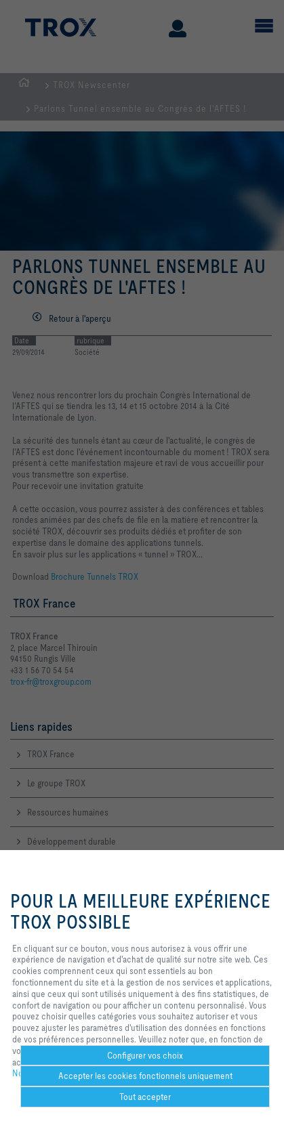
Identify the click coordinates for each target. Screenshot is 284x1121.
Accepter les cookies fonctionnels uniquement (145, 1075)
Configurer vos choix (145, 1055)
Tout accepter (145, 1096)
